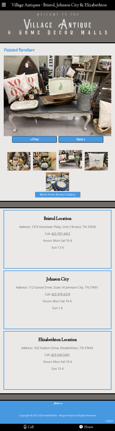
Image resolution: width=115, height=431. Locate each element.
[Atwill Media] (61, 411)
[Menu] (4, 5)
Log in (109, 420)
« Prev (34, 139)
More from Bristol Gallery (57, 194)
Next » (80, 139)
